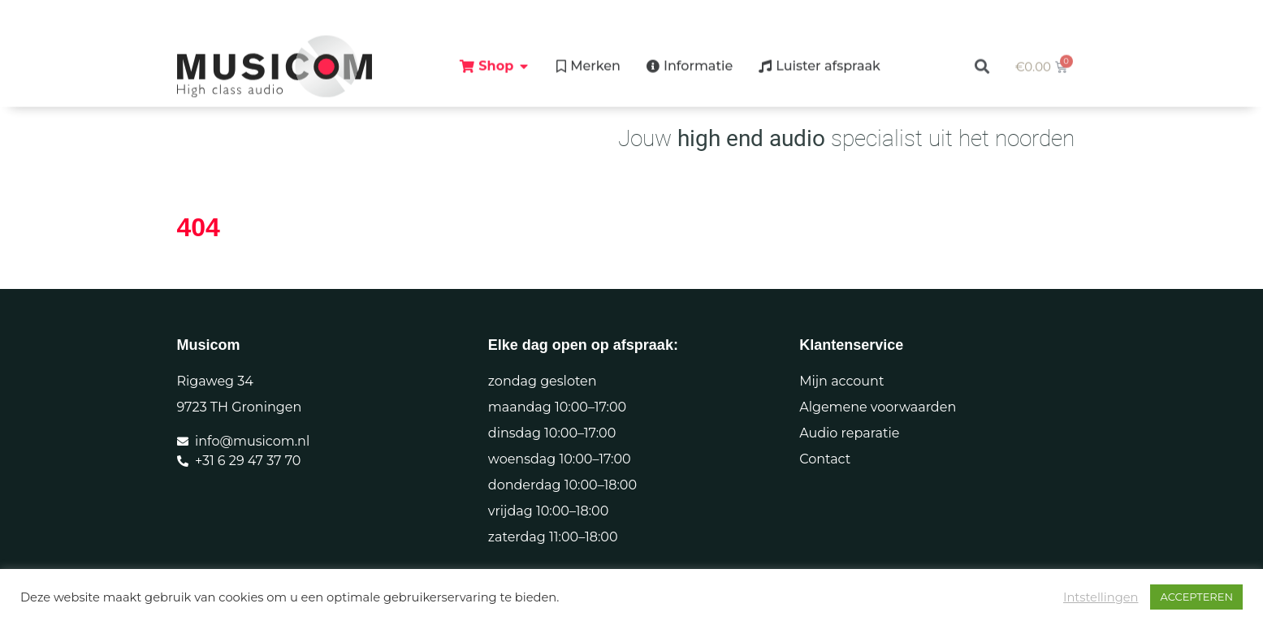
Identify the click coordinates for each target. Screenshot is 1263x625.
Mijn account (841, 381)
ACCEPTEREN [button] (1196, 596)
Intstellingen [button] (1101, 597)
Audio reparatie (849, 433)
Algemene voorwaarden (877, 407)
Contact (824, 459)
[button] (982, 52)
